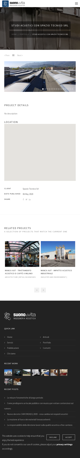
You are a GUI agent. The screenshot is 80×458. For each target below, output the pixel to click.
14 (72, 89)
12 (68, 89)
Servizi (10, 342)
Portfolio (25, 34)
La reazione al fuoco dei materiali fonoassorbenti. (29, 419)
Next (73, 73)
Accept (69, 437)
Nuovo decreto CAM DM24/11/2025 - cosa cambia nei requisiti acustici (37, 414)
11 (65, 89)
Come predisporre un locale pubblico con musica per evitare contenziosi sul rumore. (38, 406)
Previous (7, 73)
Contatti (46, 348)
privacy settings (64, 444)
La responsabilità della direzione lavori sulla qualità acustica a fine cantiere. (40, 425)
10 (63, 89)
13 (70, 89)
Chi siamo (11, 353)
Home (14, 34)
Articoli (46, 337)
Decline (53, 437)
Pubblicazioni (13, 348)
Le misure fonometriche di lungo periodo (25, 397)
